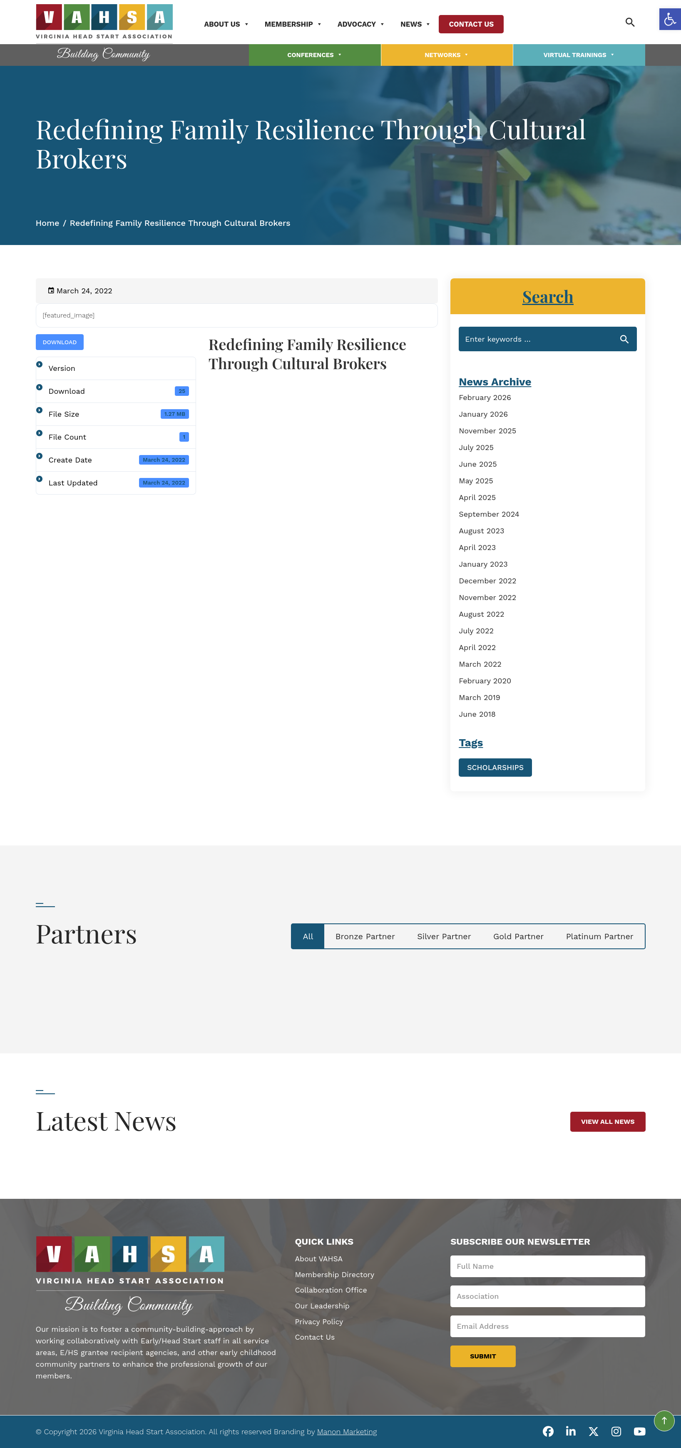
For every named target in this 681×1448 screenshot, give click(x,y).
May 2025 (476, 479)
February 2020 (485, 679)
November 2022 (487, 595)
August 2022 (481, 612)
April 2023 (477, 545)
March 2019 (479, 695)
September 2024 (489, 512)
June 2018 (477, 712)
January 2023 (483, 562)
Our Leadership (322, 1304)
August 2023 (481, 529)
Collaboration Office (331, 1289)
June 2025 (478, 462)
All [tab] (291, 935)
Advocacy (366, 24)
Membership (299, 24)
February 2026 (485, 395)
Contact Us (476, 24)
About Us (231, 24)
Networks (447, 54)
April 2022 (477, 645)
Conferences (314, 54)
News (420, 24)
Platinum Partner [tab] (597, 935)
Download (60, 340)
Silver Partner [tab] (434, 935)
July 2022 (476, 629)
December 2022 (487, 579)
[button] (670, 19)
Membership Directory (335, 1273)
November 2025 (487, 429)
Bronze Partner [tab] (351, 935)
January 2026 (483, 412)
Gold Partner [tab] (513, 935)
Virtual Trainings (579, 54)
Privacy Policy (319, 1320)
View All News (608, 1120)
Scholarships (495, 765)
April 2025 (477, 495)
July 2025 (476, 445)
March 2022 (480, 662)
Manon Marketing (347, 1429)
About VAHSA (319, 1257)
